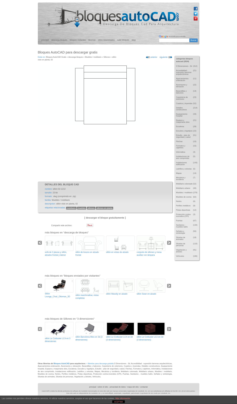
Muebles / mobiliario (93, 57)
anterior (151, 57)
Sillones (106, 57)
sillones (91, 208)
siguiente (165, 57)
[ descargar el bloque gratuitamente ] (105, 217)
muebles (81, 208)
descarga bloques (59, 40)
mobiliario (71, 208)
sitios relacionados (106, 40)
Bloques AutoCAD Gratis (56, 57)
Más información (122, 398)
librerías (92, 40)
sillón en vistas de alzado (117, 252)
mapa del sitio (133, 387)
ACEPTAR (118, 402)
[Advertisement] (105, 153)
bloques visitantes (78, 40)
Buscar (193, 40)
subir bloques (123, 40)
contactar (144, 387)
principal (45, 40)
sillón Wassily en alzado (116, 294)
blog (134, 40)
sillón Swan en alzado (146, 294)
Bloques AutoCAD (61, 363)
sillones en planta (104, 208)
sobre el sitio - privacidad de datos (112, 387)
